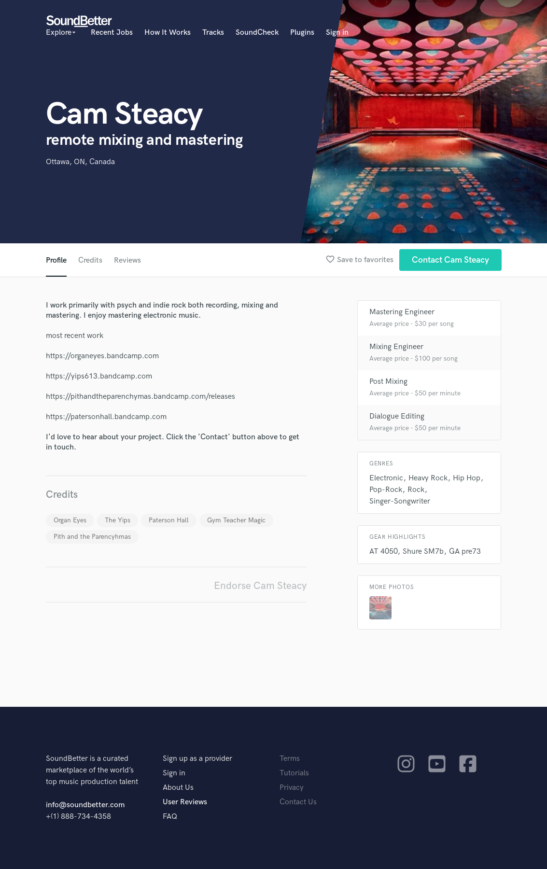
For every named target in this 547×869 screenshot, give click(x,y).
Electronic (386, 478)
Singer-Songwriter (399, 501)
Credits (90, 260)
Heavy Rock (428, 478)
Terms (290, 758)
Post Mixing (388, 381)
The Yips (117, 520)
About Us (178, 787)
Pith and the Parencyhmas (92, 537)
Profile (56, 260)
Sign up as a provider (197, 758)
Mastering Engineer (402, 312)
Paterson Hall (169, 520)
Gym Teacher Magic (236, 520)
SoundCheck (257, 32)
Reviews (127, 260)
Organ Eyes (70, 520)
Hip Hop (466, 478)
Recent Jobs (112, 32)
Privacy (292, 787)
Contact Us (298, 802)
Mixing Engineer (396, 346)
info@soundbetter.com (85, 805)
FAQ (170, 816)
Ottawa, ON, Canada (80, 162)
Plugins (302, 32)
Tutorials (294, 773)
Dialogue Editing (396, 416)
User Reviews (185, 802)
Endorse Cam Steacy (260, 586)
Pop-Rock (385, 489)
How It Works (167, 32)
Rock (415, 489)
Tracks (213, 32)
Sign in (337, 32)
